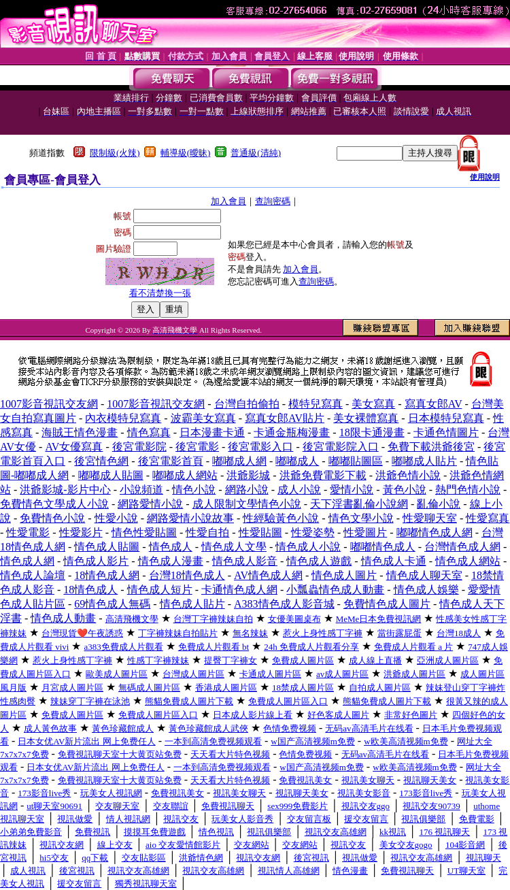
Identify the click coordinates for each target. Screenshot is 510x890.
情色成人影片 (96, 561)
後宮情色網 (101, 461)
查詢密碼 (272, 201)
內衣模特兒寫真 (123, 418)
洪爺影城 (248, 475)
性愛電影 (28, 532)
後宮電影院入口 (341, 446)
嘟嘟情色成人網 (434, 532)
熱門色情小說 (467, 489)
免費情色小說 (52, 518)
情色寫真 (149, 432)
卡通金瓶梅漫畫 (292, 432)
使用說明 (485, 177)
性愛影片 (81, 532)
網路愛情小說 (150, 504)
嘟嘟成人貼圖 (110, 475)
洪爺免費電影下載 (323, 475)
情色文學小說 (361, 518)
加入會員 (228, 201)
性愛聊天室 (430, 518)
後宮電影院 (139, 446)
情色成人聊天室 (424, 575)
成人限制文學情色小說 (246, 504)
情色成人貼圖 (106, 547)
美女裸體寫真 (365, 418)
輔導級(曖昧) (185, 153)
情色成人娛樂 (426, 589)
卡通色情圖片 (446, 432)
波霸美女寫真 (203, 418)
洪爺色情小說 (408, 475)
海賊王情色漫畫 (79, 432)
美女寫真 (373, 404)
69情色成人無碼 (112, 604)
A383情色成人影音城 (284, 604)
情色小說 (194, 489)
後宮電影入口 (260, 446)
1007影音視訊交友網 (49, 404)
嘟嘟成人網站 (185, 475)
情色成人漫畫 (170, 561)
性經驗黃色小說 (281, 518)
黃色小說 (404, 489)
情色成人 (170, 547)
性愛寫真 (487, 518)
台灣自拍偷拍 (246, 404)
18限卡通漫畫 (372, 432)
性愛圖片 (365, 532)
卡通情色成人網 (239, 589)
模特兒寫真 (315, 404)
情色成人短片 (159, 589)
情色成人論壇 (32, 575)
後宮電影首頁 (170, 461)
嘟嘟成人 (297, 461)
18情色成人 (90, 589)
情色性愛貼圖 (144, 532)
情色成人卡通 (393, 561)
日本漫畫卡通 (212, 432)
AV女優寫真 (74, 446)
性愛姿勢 (313, 532)
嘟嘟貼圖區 (355, 461)
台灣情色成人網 (462, 547)
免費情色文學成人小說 (54, 504)
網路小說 (247, 489)
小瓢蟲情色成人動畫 (335, 589)
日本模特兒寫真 (446, 418)
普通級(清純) (256, 153)
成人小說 (299, 489)
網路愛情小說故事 (190, 518)
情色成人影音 (244, 561)
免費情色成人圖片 (386, 604)
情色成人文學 (234, 547)
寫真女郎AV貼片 (284, 418)
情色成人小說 (308, 547)
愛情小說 (351, 489)
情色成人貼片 (192, 604)
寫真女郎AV (433, 404)
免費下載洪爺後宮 (431, 446)
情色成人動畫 (63, 618)
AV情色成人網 (268, 575)
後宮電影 (197, 446)
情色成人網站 (467, 561)
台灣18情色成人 (187, 575)
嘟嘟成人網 (239, 461)
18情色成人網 (106, 575)
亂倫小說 (438, 504)
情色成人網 (27, 561)
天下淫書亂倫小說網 (359, 504)
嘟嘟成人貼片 (424, 461)
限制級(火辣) (115, 153)
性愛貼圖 (260, 532)
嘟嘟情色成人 (382, 547)
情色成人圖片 (344, 575)
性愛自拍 (207, 532)
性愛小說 (116, 518)
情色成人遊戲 (319, 561)
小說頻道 (141, 489)
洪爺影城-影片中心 (65, 489)
